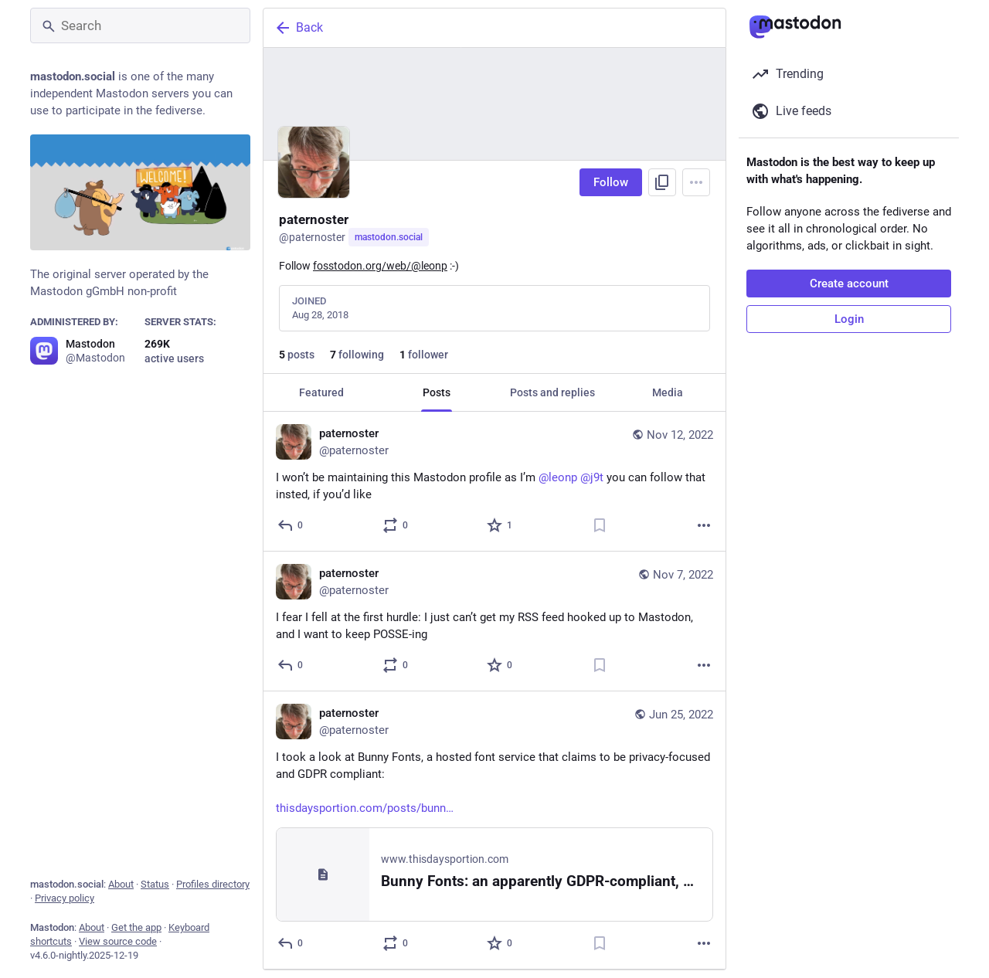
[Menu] (696, 182)
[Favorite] (500, 525)
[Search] (140, 25)
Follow (610, 182)
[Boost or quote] (396, 525)
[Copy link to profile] (662, 182)
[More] (704, 525)
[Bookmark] (599, 525)
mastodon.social (389, 237)
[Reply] (291, 525)
